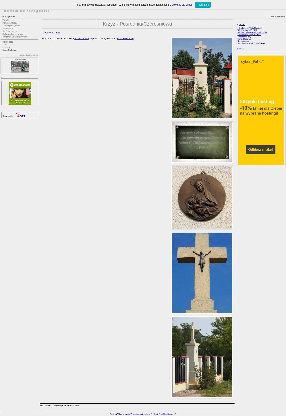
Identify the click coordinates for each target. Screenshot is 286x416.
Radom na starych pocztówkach (251, 43)
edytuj (114, 414)
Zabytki (6, 20)
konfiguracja (124, 414)
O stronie (7, 47)
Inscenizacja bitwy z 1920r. (249, 34)
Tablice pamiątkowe (11, 25)
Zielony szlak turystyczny (13, 34)
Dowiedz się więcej (182, 4)
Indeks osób (8, 42)
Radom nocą (243, 41)
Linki (5, 44)
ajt (157, 414)
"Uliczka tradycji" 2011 (247, 30)
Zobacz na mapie (52, 32)
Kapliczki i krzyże (10, 31)
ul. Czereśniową (125, 38)
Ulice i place (8, 28)
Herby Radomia (244, 39)
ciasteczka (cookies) (141, 414)
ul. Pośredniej (81, 38)
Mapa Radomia (9, 50)
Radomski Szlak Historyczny (15, 37)
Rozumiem (203, 4)
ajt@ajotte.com (167, 414)
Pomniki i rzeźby (10, 23)
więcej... (240, 48)
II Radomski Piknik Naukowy (249, 28)
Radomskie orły (244, 37)
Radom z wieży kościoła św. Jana (252, 32)
